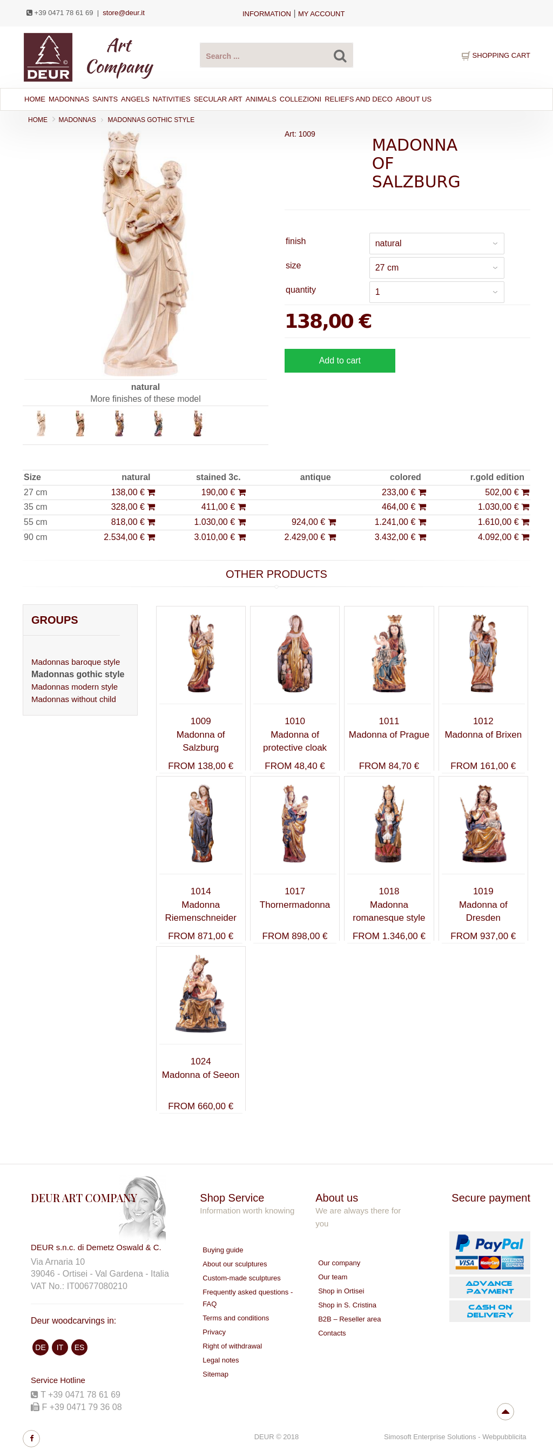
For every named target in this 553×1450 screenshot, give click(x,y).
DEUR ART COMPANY (84, 1197)
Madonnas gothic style (151, 120)
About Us (413, 99)
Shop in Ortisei (341, 1291)
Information (266, 14)
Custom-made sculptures (242, 1278)
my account (321, 14)
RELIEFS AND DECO (359, 99)
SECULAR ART (218, 99)
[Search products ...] (276, 55)
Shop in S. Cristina (347, 1305)
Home (34, 99)
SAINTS (105, 99)
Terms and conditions (236, 1318)
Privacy (214, 1332)
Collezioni (300, 99)
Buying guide (223, 1250)
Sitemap (215, 1374)
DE (40, 1347)
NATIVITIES (172, 99)
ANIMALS (261, 99)
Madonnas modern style (74, 686)
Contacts (332, 1333)
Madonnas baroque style (75, 661)
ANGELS (135, 99)
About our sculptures (235, 1264)
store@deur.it (124, 13)
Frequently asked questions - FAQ (248, 1298)
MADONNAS (69, 99)
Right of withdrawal (232, 1346)
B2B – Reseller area (349, 1319)
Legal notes (221, 1360)
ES (80, 1347)
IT (60, 1347)
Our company (339, 1263)
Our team (332, 1277)
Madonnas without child (73, 699)
